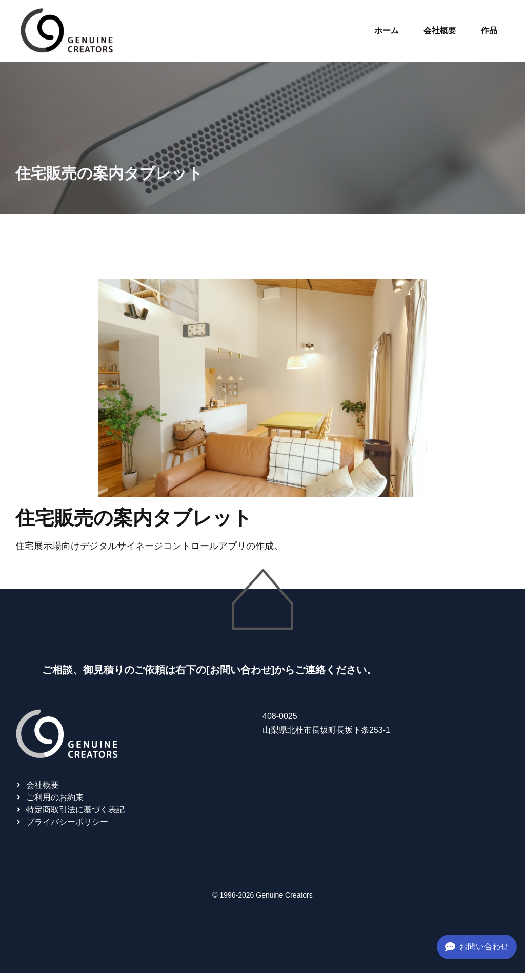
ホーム (386, 30)
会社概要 (439, 30)
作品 (489, 30)
